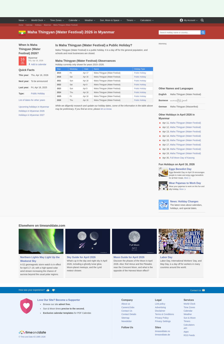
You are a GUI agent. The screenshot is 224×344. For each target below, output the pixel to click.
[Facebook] (123, 333)
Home (21, 25)
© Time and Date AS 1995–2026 (32, 337)
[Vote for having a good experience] (47, 290)
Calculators (145, 20)
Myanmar (47, 25)
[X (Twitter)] (129, 333)
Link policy (160, 304)
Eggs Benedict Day (180, 169)
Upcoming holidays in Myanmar (34, 107)
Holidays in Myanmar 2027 (31, 115)
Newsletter (126, 321)
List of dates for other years (32, 100)
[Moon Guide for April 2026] (134, 251)
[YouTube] (144, 333)
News (21, 20)
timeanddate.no (162, 331)
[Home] (32, 333)
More (186, 178)
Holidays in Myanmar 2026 (31, 111)
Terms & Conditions (164, 314)
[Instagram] (139, 333)
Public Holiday (38, 93)
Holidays (38, 25)
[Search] (202, 20)
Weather (89, 20)
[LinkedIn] (134, 333)
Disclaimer (160, 311)
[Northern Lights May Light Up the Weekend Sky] (41, 253)
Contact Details (128, 314)
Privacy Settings (163, 321)
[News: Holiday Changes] (182, 204)
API (185, 328)
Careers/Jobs (127, 307)
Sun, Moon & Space (109, 20)
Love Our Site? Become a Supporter (58, 300)
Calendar (73, 20)
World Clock (37, 20)
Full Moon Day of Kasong (182, 157)
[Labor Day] (181, 251)
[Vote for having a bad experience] (53, 290)
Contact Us (197, 290)
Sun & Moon (190, 318)
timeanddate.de (162, 334)
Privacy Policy (162, 318)
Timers (130, 20)
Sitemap (125, 318)
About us (125, 304)
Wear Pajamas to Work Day (185, 183)
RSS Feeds (189, 335)
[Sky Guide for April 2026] (87, 251)
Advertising (160, 307)
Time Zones (55, 20)
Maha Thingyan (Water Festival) (185, 123)
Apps (186, 331)
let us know (106, 109)
